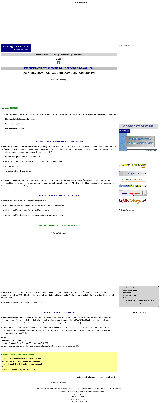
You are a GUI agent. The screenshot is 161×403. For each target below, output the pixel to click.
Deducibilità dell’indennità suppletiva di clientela (20, 361)
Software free (77, 55)
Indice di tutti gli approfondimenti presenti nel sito (96, 377)
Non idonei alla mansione (129, 295)
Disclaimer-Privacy (79, 395)
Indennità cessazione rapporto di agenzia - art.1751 (21, 359)
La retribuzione (127, 292)
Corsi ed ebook (65, 55)
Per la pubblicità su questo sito (79, 401)
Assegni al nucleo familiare (130, 290)
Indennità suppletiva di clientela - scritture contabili (21, 364)
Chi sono (79, 398)
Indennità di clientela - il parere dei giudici (18, 370)
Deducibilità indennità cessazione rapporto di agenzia (22, 367)
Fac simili (54, 55)
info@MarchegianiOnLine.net (82, 399)
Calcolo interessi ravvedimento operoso (133, 303)
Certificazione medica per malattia (132, 298)
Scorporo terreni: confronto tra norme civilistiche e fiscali (138, 300)
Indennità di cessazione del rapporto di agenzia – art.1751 (30, 152)
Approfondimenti (42, 55)
